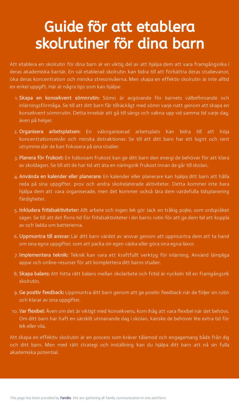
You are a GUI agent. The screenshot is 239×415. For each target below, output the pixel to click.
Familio (65, 398)
